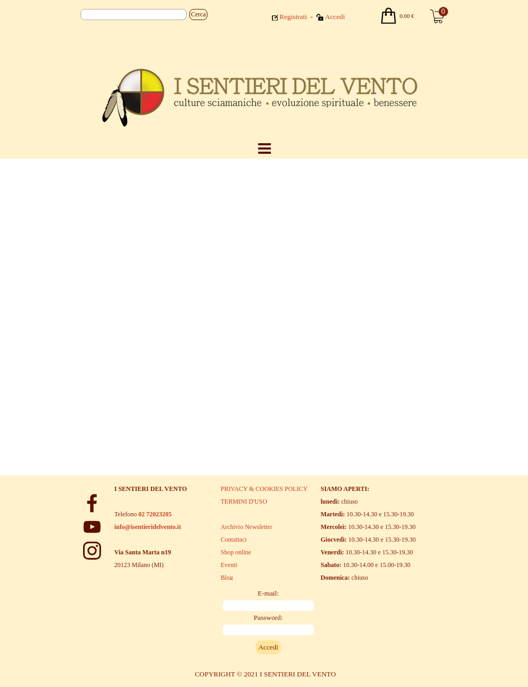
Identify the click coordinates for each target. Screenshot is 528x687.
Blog (227, 577)
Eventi (229, 565)
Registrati (293, 17)
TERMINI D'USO (244, 501)
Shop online (236, 552)
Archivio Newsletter (246, 527)
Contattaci (234, 539)
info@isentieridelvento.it (147, 527)
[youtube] (92, 526)
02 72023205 (154, 514)
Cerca (198, 14)
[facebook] (92, 503)
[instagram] (92, 550)
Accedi (335, 17)
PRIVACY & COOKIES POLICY (264, 489)
